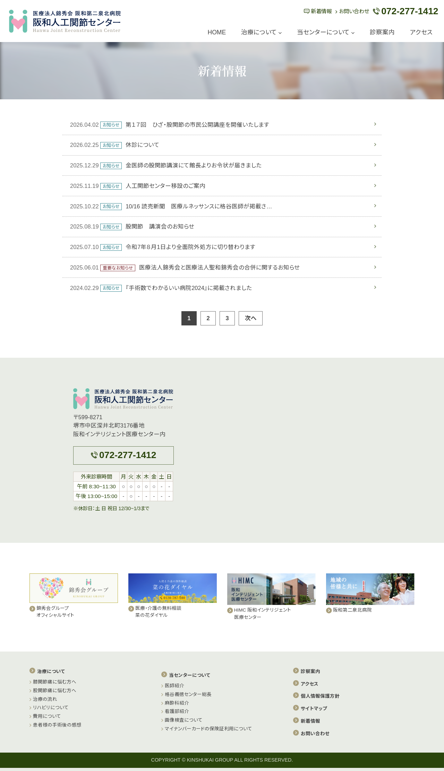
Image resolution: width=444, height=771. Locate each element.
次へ (251, 318)
